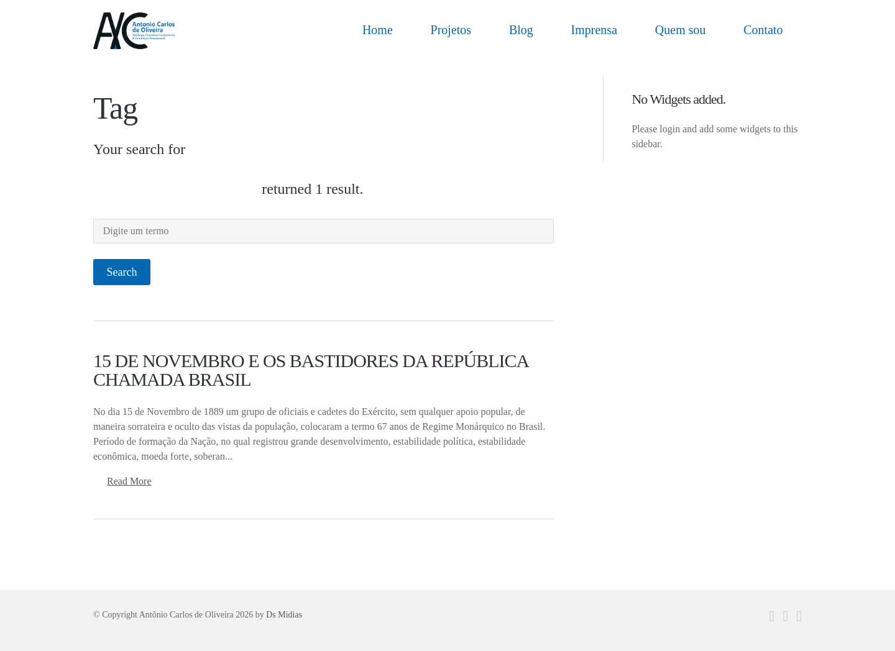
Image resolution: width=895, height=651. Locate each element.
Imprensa (594, 30)
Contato (763, 30)
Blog (521, 30)
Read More (129, 481)
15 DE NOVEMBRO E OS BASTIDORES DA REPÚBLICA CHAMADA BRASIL (310, 369)
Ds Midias (284, 614)
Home (377, 30)
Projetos (451, 30)
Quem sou (680, 30)
